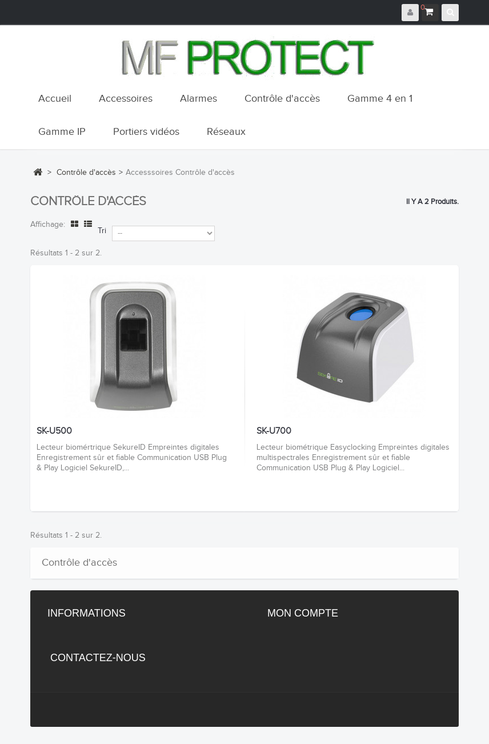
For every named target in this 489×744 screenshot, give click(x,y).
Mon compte (302, 613)
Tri (102, 230)
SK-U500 (54, 431)
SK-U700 (273, 431)
